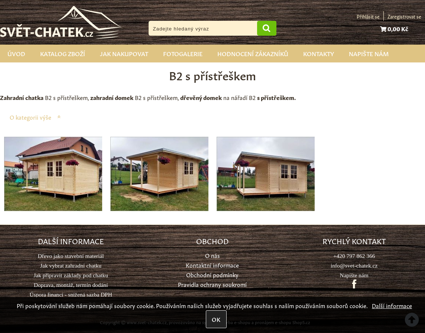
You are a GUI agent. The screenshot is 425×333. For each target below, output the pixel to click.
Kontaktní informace (212, 265)
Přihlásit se (368, 16)
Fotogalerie (182, 53)
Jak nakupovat (124, 53)
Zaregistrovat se (404, 16)
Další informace (392, 305)
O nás (212, 255)
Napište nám (369, 53)
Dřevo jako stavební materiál (71, 256)
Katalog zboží (62, 53)
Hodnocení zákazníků (252, 53)
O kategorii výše (30, 117)
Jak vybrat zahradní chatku (70, 265)
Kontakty (318, 53)
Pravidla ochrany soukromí (212, 284)
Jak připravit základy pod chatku (70, 275)
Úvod (16, 53)
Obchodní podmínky (212, 274)
